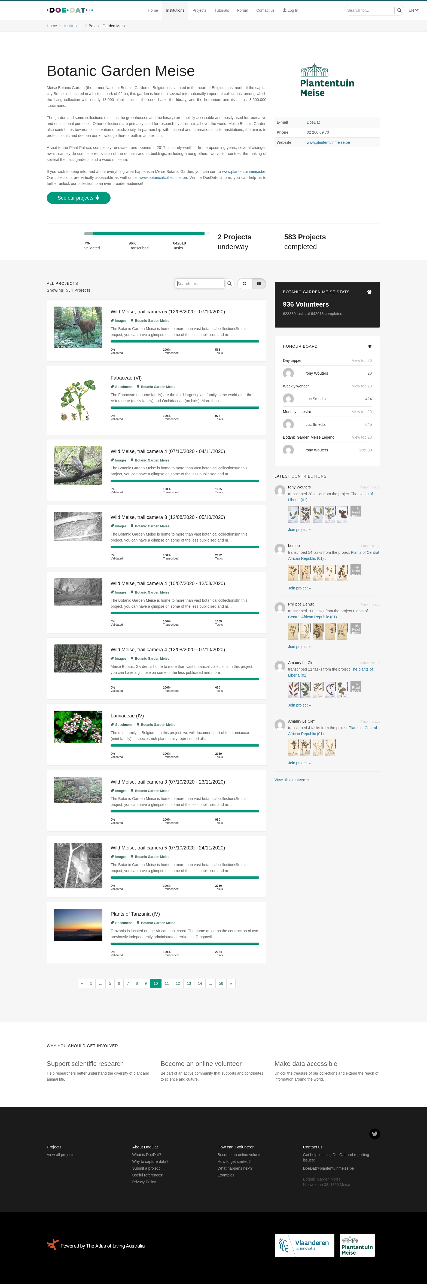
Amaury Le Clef (301, 663)
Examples (226, 1175)
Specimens (121, 387)
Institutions (175, 10)
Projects (199, 10)
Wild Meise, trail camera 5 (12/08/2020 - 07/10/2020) (168, 311)
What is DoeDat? (146, 1154)
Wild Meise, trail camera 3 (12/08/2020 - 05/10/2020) (168, 517)
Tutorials (222, 10)
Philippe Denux (301, 604)
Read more (355, 511)
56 (221, 983)
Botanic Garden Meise (149, 321)
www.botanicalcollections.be (163, 177)
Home (153, 10)
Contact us (265, 10)
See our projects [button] (79, 198)
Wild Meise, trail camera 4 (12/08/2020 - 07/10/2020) (168, 649)
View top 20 (362, 360)
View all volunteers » (291, 780)
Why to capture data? (150, 1161)
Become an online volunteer (241, 1154)
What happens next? (235, 1168)
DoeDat (313, 122)
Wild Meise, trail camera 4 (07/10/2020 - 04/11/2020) (168, 451)
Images (118, 321)
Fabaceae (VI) (126, 378)
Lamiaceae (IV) (127, 716)
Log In (290, 10)
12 (178, 983)
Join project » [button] (299, 529)
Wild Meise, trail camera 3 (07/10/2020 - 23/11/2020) (168, 782)
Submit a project (146, 1168)
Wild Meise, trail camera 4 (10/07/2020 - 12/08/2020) (168, 583)
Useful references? (148, 1175)
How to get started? (234, 1161)
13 (189, 983)
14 (200, 983)
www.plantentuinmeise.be (328, 142)
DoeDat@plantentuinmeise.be (328, 1168)
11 (167, 983)
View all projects (60, 1154)
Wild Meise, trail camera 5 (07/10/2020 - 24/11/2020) (168, 848)
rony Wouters (317, 373)
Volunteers (306, 304)
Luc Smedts (316, 399)
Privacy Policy (144, 1182)
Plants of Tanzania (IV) (135, 914)
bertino (294, 545)
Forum (242, 10)
